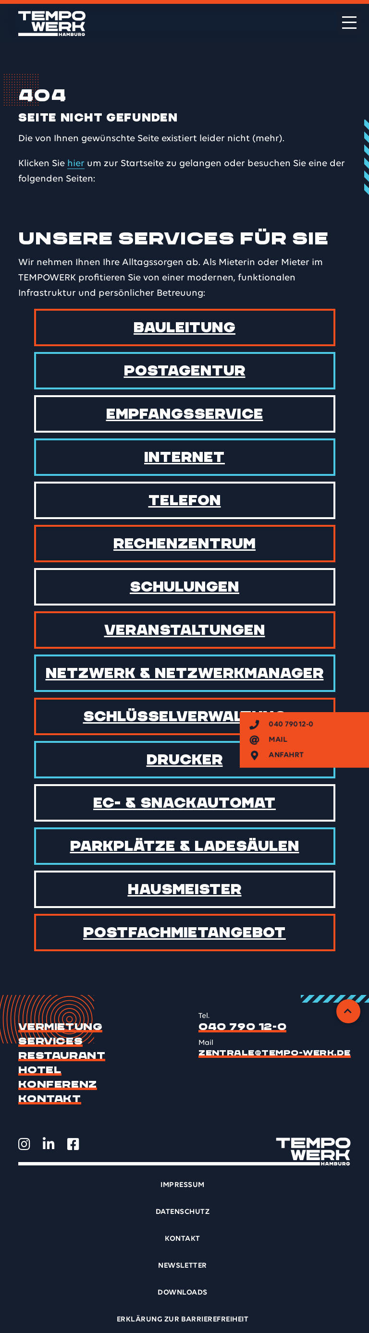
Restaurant (61, 1056)
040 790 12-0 (242, 1027)
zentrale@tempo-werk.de (274, 1053)
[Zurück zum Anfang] (348, 1011)
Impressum (182, 1185)
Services (50, 1041)
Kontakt (49, 1099)
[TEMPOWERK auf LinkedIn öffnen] (49, 1144)
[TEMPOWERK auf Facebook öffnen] (73, 1144)
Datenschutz (182, 1212)
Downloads (182, 1293)
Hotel (40, 1070)
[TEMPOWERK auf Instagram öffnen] (24, 1144)
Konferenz (57, 1085)
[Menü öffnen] (349, 23)
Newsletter (182, 1266)
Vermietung (60, 1027)
